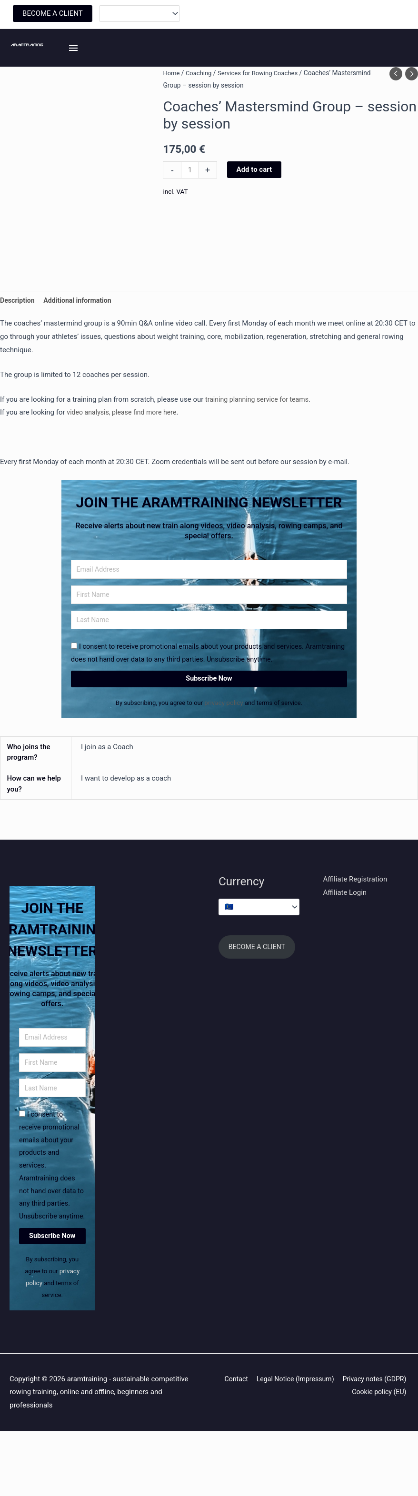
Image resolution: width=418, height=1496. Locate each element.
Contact (304, 1443)
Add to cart (255, 203)
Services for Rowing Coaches (263, 106)
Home (171, 106)
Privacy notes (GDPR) (307, 1456)
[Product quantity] (190, 203)
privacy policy (224, 743)
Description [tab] (18, 334)
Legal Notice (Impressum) (367, 1443)
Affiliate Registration (355, 920)
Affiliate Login (345, 933)
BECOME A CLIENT (53, 15)
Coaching (200, 106)
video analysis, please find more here (125, 447)
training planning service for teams (260, 433)
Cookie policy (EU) (379, 1456)
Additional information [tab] (82, 334)
